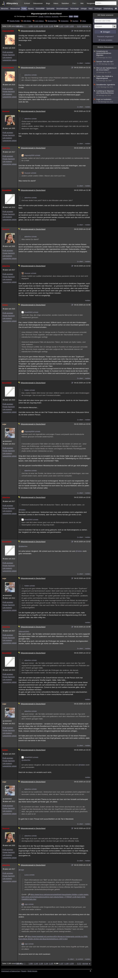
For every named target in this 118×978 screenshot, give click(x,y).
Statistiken (65, 3)
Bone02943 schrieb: (30, 312)
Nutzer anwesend (105, 15)
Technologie (74, 9)
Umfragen (98, 9)
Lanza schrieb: (28, 875)
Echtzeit (27, 3)
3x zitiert (80, 649)
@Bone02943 (24, 632)
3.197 (61, 26)
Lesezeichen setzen (10, 60)
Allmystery (12, 3)
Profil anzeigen (8, 52)
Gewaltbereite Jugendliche (105, 86)
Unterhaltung (108, 9)
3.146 (36, 26)
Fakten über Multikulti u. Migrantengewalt (105, 78)
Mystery (31, 9)
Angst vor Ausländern (105, 100)
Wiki (82, 3)
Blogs (48, 3)
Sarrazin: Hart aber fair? (105, 63)
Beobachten (52, 21)
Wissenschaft (15, 9)
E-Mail (76, 16)
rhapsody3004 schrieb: (30, 155)
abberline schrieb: (29, 75)
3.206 (71, 26)
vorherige (19, 26)
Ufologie (84, 9)
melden (87, 63)
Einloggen (106, 32)
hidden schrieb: (28, 390)
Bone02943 (6, 190)
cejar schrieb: (27, 904)
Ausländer (55, 16)
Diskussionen (38, 3)
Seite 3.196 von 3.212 (12, 26)
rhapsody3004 (8, 31)
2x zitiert (80, 186)
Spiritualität (50, 9)
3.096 (31, 26)
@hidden (22, 510)
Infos (84, 21)
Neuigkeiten (91, 3)
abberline (6, 148)
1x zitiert (80, 63)
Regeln (23, 971)
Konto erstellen (106, 40)
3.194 (46, 26)
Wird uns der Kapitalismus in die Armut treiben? (105, 70)
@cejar (21, 870)
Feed (70, 16)
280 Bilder (27, 21)
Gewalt (41, 16)
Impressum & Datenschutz (10, 971)
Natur (91, 9)
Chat (74, 3)
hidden (5, 305)
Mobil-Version (32, 971)
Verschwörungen (62, 9)
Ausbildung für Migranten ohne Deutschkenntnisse (105, 93)
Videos (55, 3)
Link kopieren (7, 57)
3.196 (56, 26)
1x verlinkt (79, 959)
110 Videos (39, 21)
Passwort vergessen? (105, 36)
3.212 (79, 26)
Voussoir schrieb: (28, 173)
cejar (4, 424)
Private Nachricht (9, 55)
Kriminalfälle (40, 9)
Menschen (4, 9)
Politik (24, 9)
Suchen (75, 21)
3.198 (66, 26)
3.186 (41, 26)
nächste (85, 26)
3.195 (51, 26)
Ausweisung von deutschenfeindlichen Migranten (105, 54)
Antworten (65, 21)
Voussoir (6, 111)
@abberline (23, 546)
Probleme (47, 16)
